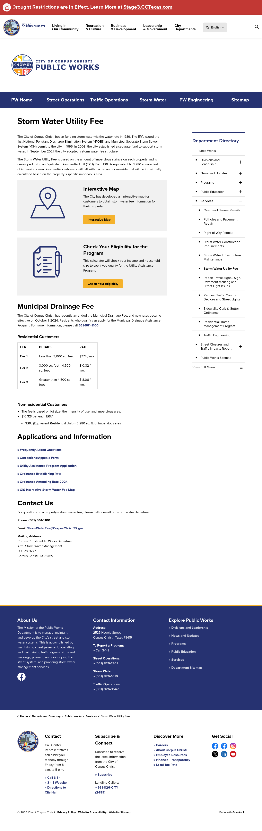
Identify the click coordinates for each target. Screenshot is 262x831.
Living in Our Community (65, 27)
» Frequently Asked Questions (39, 449)
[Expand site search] (256, 27)
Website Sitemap (120, 812)
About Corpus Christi (171, 750)
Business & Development (123, 27)
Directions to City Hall (55, 790)
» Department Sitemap (185, 667)
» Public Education (182, 651)
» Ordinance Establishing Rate (39, 473)
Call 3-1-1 (54, 777)
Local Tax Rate (166, 764)
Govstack (239, 812)
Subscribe (105, 774)
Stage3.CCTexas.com (147, 7)
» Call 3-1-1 (101, 650)
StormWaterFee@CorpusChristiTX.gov (55, 528)
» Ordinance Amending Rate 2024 (42, 481)
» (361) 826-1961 (105, 663)
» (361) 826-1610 (105, 676)
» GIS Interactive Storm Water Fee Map (46, 489)
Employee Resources (171, 755)
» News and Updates (184, 635)
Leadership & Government (155, 27)
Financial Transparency (173, 759)
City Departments (185, 27)
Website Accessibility (92, 812)
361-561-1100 (88, 325)
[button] (215, 27)
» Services (176, 659)
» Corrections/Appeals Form (38, 457)
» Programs (177, 643)
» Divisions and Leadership (188, 627)
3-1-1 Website (57, 782)
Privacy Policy (66, 812)
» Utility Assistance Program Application (47, 465)
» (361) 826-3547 (106, 689)
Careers (162, 745)
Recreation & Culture (95, 27)
